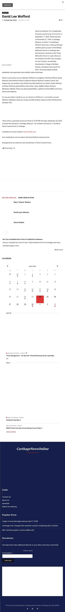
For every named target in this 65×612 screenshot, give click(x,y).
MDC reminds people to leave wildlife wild (18, 530)
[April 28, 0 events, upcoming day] (17, 307)
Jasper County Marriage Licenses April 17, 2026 (20, 521)
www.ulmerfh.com (29, 132)
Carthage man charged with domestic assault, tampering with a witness (30, 526)
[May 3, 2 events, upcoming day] (55, 307)
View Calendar (11, 432)
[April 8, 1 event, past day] (25, 284)
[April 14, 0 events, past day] (17, 292)
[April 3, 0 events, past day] (40, 277)
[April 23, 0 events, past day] (32, 299)
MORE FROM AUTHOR (26, 198)
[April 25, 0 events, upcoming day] (47, 299)
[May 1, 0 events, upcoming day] (40, 307)
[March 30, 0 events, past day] (10, 277)
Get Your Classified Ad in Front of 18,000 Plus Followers (23, 239)
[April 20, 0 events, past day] (10, 299)
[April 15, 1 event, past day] (25, 292)
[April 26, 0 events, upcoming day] (55, 299)
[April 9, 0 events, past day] (32, 284)
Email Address (7, 553)
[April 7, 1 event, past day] (17, 284)
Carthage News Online (10, 20)
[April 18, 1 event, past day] (47, 292)
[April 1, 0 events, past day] (25, 277)
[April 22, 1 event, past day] (25, 299)
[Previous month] (7, 266)
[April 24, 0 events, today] (40, 299)
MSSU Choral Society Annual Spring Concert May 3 (24, 428)
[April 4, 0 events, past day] (47, 277)
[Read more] (58, 250)
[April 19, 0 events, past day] (55, 292)
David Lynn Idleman (21, 212)
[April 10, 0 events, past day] (40, 284)
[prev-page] (3, 232)
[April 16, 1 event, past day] (32, 292)
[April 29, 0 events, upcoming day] (25, 307)
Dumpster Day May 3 (13, 420)
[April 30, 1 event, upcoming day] (32, 307)
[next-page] (6, 232)
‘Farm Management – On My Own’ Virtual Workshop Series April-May (30, 356)
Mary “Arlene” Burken (22, 202)
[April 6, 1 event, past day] (10, 284)
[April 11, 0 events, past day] (47, 284)
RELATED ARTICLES (9, 198)
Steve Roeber (19, 222)
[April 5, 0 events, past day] (55, 277)
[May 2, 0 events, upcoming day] (47, 307)
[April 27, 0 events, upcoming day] (10, 307)
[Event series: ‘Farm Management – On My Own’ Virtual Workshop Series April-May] (26, 353)
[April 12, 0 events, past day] (55, 284)
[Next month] (57, 266)
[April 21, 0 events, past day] (17, 299)
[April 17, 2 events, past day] (40, 292)
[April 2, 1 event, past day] (32, 277)
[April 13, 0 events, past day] (10, 292)
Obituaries (5, 12)
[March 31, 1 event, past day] (17, 277)
